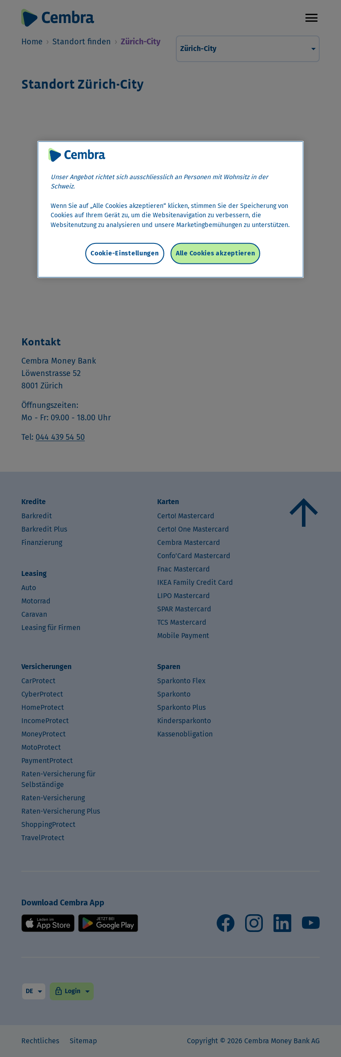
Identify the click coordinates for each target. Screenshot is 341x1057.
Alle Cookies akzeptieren (215, 253)
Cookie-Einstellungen (125, 253)
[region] (170, 209)
